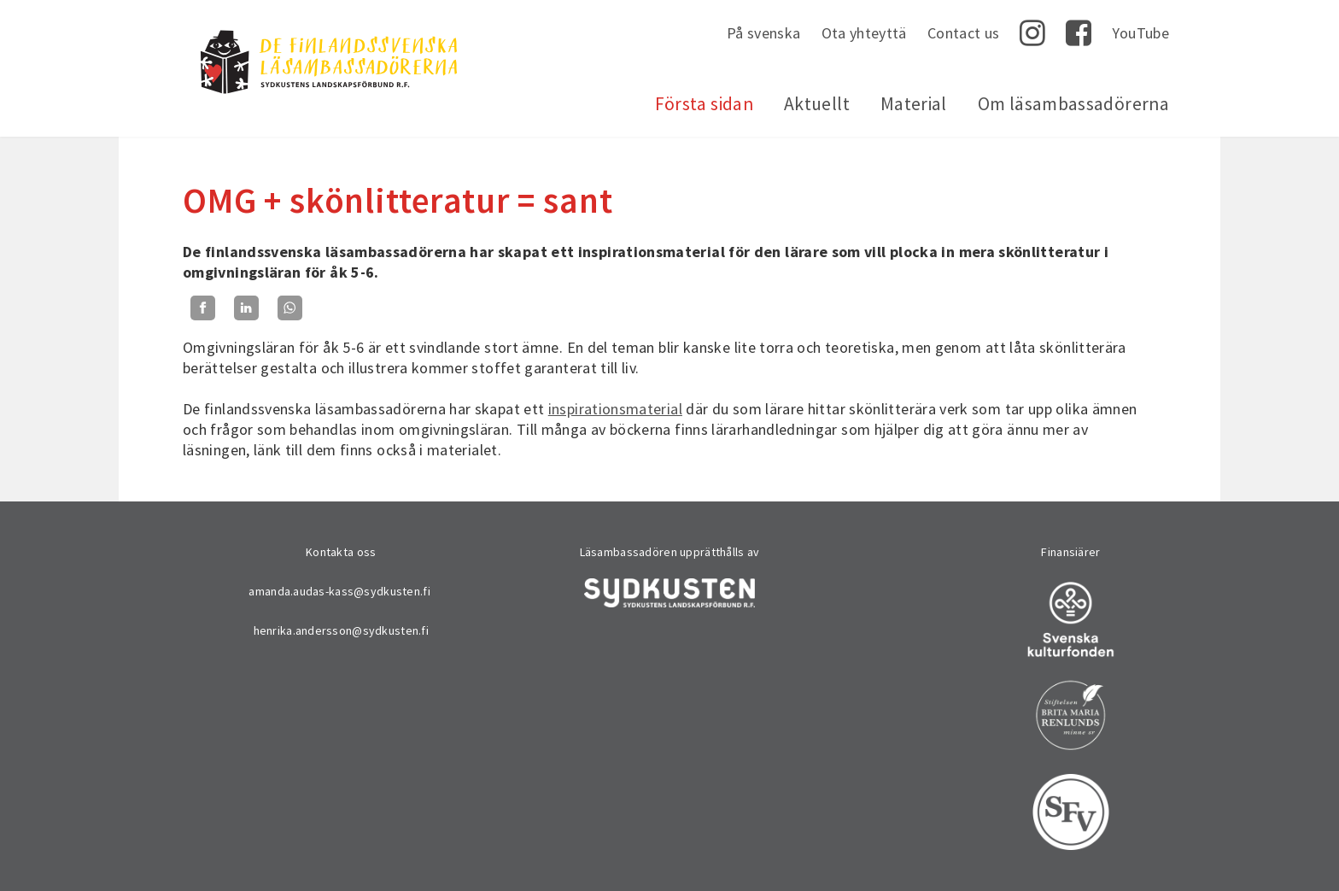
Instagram (1032, 33)
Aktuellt (817, 103)
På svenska (764, 33)
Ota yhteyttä (864, 33)
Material (913, 103)
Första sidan (704, 103)
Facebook (1078, 33)
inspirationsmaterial (615, 409)
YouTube (1140, 33)
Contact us (963, 33)
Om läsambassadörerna (1073, 103)
